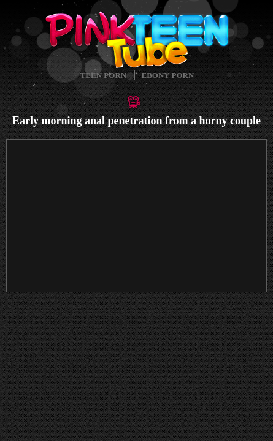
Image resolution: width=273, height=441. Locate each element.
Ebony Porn (168, 75)
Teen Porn (103, 75)
